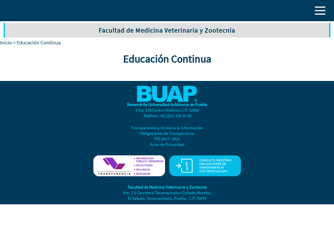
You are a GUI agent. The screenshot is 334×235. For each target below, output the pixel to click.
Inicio (6, 42)
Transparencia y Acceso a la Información (167, 128)
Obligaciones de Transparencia (167, 133)
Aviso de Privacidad (167, 144)
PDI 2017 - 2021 (167, 139)
